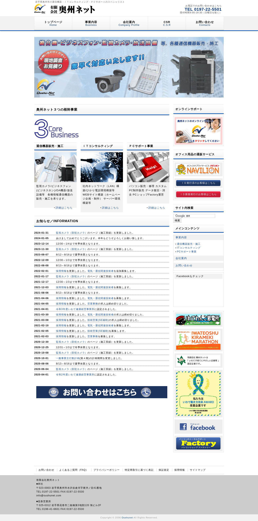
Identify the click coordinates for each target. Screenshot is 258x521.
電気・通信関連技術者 (100, 271)
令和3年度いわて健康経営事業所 (75, 309)
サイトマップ (198, 469)
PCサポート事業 (187, 251)
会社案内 (129, 23)
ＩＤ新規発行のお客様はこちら (198, 194)
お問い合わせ (205, 23)
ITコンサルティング (189, 247)
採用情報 (61, 271)
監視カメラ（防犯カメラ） (71, 232)
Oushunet (127, 517)
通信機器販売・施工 (189, 244)
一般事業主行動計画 (68, 358)
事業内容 (91, 23)
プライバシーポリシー (107, 469)
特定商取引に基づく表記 (139, 469)
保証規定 (164, 469)
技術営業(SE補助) (98, 320)
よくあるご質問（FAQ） (73, 469)
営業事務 (92, 303)
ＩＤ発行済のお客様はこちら (198, 183)
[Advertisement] (101, 432)
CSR (167, 23)
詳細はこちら (64, 207)
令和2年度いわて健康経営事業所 (75, 374)
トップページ (53, 23)
